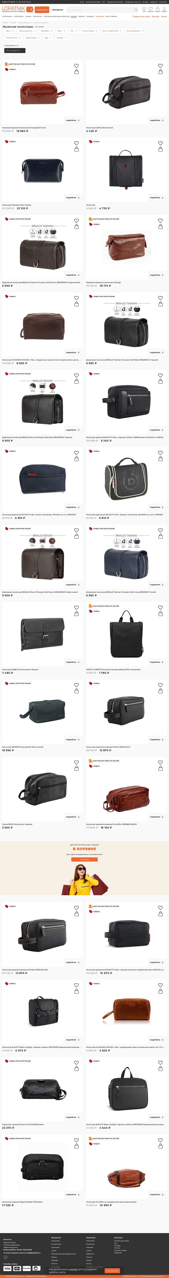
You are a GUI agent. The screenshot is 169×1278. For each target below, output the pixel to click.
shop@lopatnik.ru (33, 1253)
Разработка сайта (130, 1276)
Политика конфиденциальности (151, 1276)
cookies (73, 1269)
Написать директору (11, 1245)
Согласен (112, 1270)
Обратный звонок (10, 1247)
